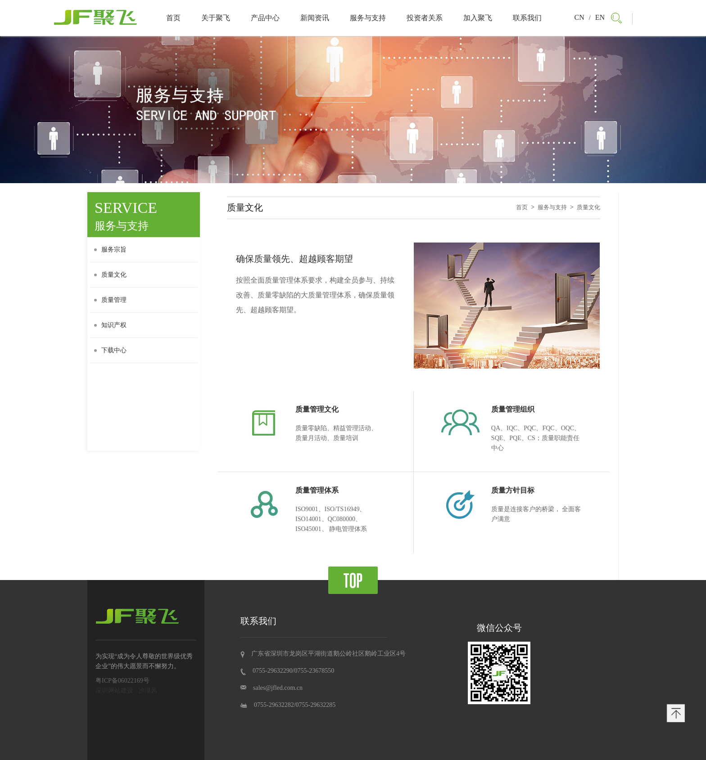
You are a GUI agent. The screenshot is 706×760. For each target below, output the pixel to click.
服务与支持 (368, 18)
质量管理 (110, 300)
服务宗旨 (110, 249)
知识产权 (110, 325)
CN (579, 17)
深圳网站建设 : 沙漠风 (126, 690)
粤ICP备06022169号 (122, 680)
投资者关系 (425, 18)
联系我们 (527, 18)
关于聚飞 (215, 18)
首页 (173, 18)
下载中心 (110, 350)
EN (600, 17)
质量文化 (110, 274)
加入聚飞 (477, 18)
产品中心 (265, 18)
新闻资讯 (314, 18)
